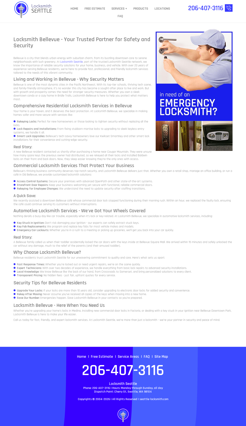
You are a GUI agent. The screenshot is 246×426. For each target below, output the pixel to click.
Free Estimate (95, 9)
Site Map (161, 356)
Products (140, 9)
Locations (162, 9)
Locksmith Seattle (71, 62)
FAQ (120, 16)
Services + (119, 9)
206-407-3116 (123, 370)
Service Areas (128, 356)
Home (74, 9)
